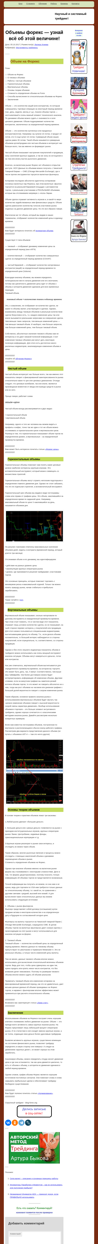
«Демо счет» (42, 1003)
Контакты (75, 4)
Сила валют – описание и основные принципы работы (34, 1178)
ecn (21, 600)
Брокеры (64, 4)
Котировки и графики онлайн (79, 33)
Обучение (43, 4)
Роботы (54, 4)
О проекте (30, 4)
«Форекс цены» (52, 449)
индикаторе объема (44, 231)
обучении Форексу (23, 359)
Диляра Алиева (41, 44)
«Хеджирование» (45, 1093)
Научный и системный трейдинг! (70, 16)
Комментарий (15, 1234)
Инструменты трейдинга (27, 48)
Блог (20, 4)
